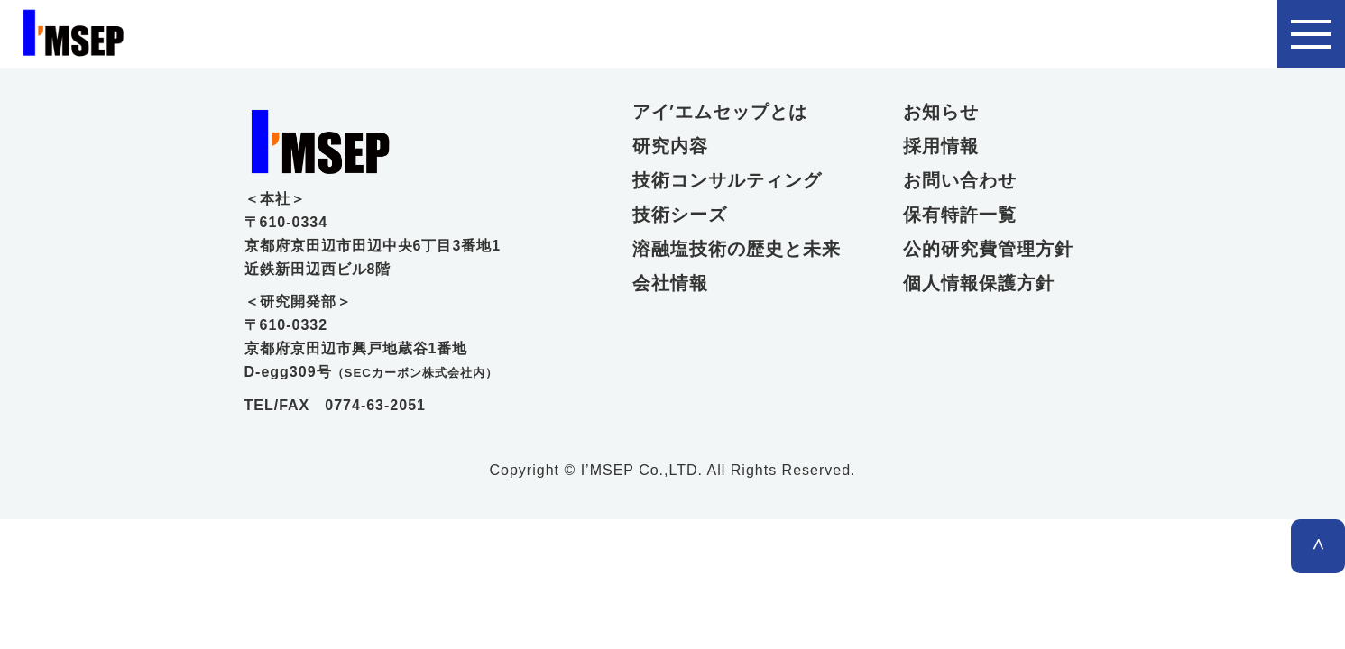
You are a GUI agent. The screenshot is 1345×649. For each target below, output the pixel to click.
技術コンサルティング (727, 180)
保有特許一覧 (960, 215)
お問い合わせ (960, 180)
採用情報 (941, 146)
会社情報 (670, 283)
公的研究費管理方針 (988, 249)
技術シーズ (679, 215)
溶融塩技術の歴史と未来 (731, 249)
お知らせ (941, 112)
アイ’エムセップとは (719, 112)
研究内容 (670, 146)
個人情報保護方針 (979, 283)
